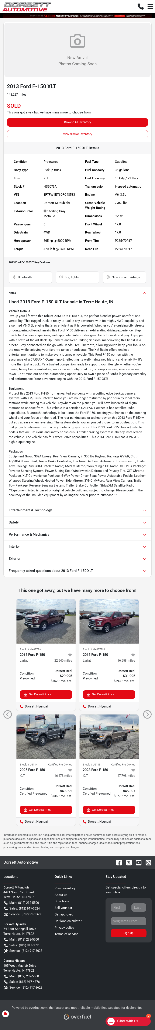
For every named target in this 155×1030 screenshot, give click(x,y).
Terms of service (66, 934)
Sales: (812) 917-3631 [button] (22, 945)
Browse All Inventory (77, 122)
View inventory (65, 888)
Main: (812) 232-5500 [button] (21, 902)
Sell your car (63, 908)
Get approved (64, 914)
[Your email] (129, 921)
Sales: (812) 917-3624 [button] (22, 908)
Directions (62, 901)
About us (61, 895)
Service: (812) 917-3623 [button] (23, 987)
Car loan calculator (68, 921)
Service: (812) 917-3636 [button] (23, 914)
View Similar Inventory (77, 134)
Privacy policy (64, 928)
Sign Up (129, 933)
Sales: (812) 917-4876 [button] (22, 981)
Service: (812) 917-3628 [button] (23, 950)
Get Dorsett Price (37, 694)
